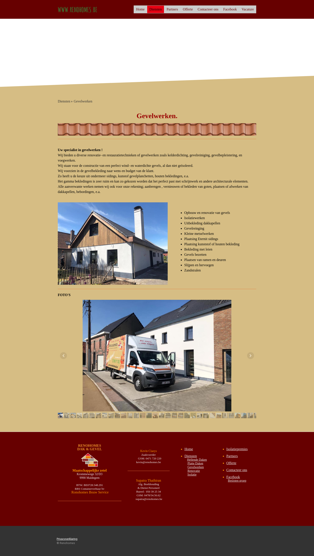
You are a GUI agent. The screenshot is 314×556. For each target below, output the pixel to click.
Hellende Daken (197, 459)
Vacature (248, 9)
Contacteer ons (208, 9)
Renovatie (194, 470)
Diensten (155, 9)
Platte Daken (195, 463)
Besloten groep (237, 480)
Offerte (188, 9)
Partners (172, 9)
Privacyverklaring (67, 539)
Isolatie (192, 474)
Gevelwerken (196, 467)
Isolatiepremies (237, 449)
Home (140, 9)
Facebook (230, 9)
